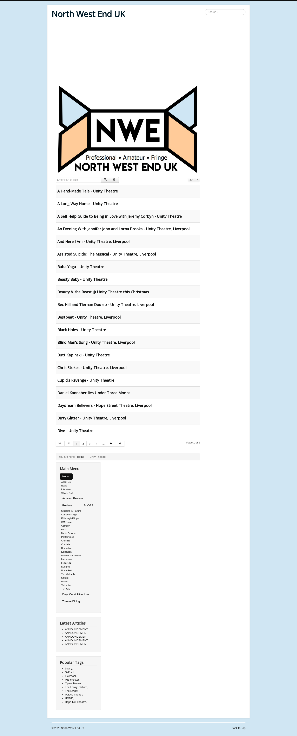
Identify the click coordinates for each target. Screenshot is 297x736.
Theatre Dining (71, 601)
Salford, (69, 672)
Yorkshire (66, 585)
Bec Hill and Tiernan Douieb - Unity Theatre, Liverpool (105, 304)
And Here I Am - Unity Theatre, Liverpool (93, 241)
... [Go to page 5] (103, 443)
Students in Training (71, 511)
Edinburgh (66, 552)
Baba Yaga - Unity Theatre (80, 266)
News (64, 485)
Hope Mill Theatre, (76, 702)
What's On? (67, 493)
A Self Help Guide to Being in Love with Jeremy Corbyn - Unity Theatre (119, 216)
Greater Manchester (71, 555)
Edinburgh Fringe (70, 518)
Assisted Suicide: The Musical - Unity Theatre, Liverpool (106, 254)
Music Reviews (68, 533)
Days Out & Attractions (75, 594)
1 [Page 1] (76, 443)
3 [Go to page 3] (90, 443)
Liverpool (66, 566)
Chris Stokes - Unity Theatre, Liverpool (91, 367)
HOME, (69, 698)
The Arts (65, 589)
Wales (64, 581)
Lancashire (66, 559)
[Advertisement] (148, 52)
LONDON (66, 563)
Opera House (73, 683)
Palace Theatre (74, 694)
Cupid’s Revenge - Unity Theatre (85, 380)
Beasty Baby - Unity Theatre (82, 279)
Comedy (65, 526)
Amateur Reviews (72, 498)
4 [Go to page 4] (96, 443)
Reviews (67, 505)
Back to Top (238, 728)
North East (66, 570)
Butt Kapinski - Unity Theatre (83, 354)
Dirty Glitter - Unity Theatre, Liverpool (91, 418)
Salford (64, 578)
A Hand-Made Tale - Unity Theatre (87, 191)
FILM (63, 529)
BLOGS (88, 505)
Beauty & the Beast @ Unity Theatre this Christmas (103, 291)
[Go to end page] (120, 444)
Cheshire (65, 540)
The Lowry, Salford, (76, 687)
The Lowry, (71, 690)
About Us (66, 482)
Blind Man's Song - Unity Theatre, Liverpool (96, 342)
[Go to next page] (111, 444)
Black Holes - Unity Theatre (81, 329)
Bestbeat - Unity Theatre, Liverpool (89, 317)
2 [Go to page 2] (83, 443)
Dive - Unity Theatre (75, 430)
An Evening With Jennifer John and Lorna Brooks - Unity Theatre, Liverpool (123, 228)
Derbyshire (66, 548)
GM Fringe (66, 522)
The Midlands (68, 574)
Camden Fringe (69, 514)
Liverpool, (71, 675)
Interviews (66, 489)
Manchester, (72, 679)
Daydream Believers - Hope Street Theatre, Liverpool (104, 405)
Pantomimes (67, 537)
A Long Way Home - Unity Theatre (87, 203)
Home (66, 476)
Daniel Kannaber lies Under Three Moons (93, 392)
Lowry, (69, 668)
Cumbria (65, 544)
